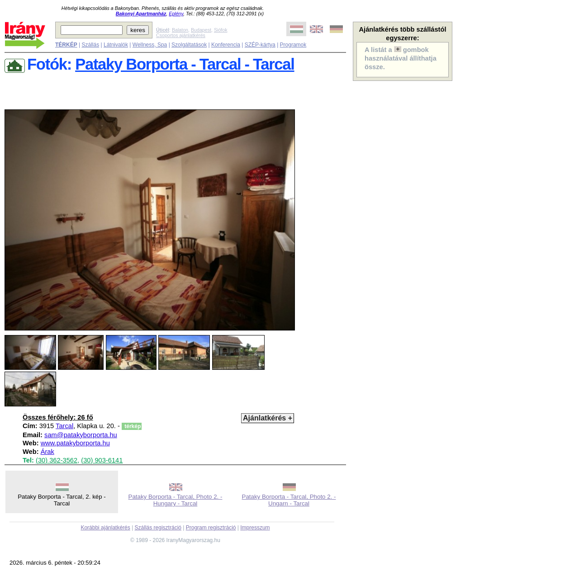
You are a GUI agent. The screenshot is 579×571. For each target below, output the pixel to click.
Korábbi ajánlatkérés (105, 527)
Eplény (176, 13)
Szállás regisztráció (158, 527)
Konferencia (225, 45)
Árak (47, 451)
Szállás (90, 45)
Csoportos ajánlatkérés (180, 35)
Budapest (201, 30)
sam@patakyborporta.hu (80, 435)
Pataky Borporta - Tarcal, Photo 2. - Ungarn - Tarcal (289, 500)
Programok (293, 45)
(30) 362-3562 (56, 460)
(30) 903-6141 (102, 460)
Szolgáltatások (189, 45)
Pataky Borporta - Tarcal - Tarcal (184, 64)
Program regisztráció (211, 527)
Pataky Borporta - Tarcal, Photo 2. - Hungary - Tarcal (175, 500)
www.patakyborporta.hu (75, 443)
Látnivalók (116, 45)
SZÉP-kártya (260, 45)
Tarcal (64, 425)
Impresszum (255, 527)
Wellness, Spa (150, 45)
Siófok (221, 30)
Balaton (180, 30)
